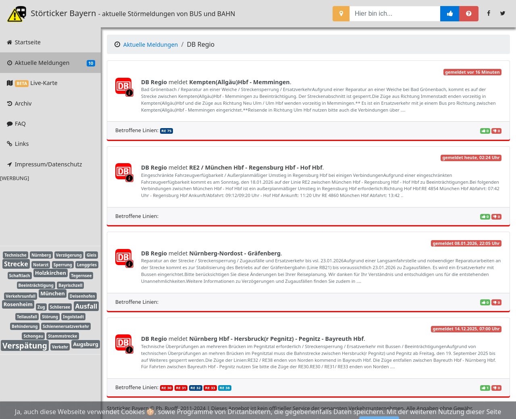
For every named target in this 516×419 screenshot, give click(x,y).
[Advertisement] (44, 212)
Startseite (23, 42)
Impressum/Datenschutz (44, 164)
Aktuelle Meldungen (50, 62)
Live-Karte (31, 83)
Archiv (18, 103)
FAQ (16, 123)
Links (17, 143)
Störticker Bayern (56, 14)
